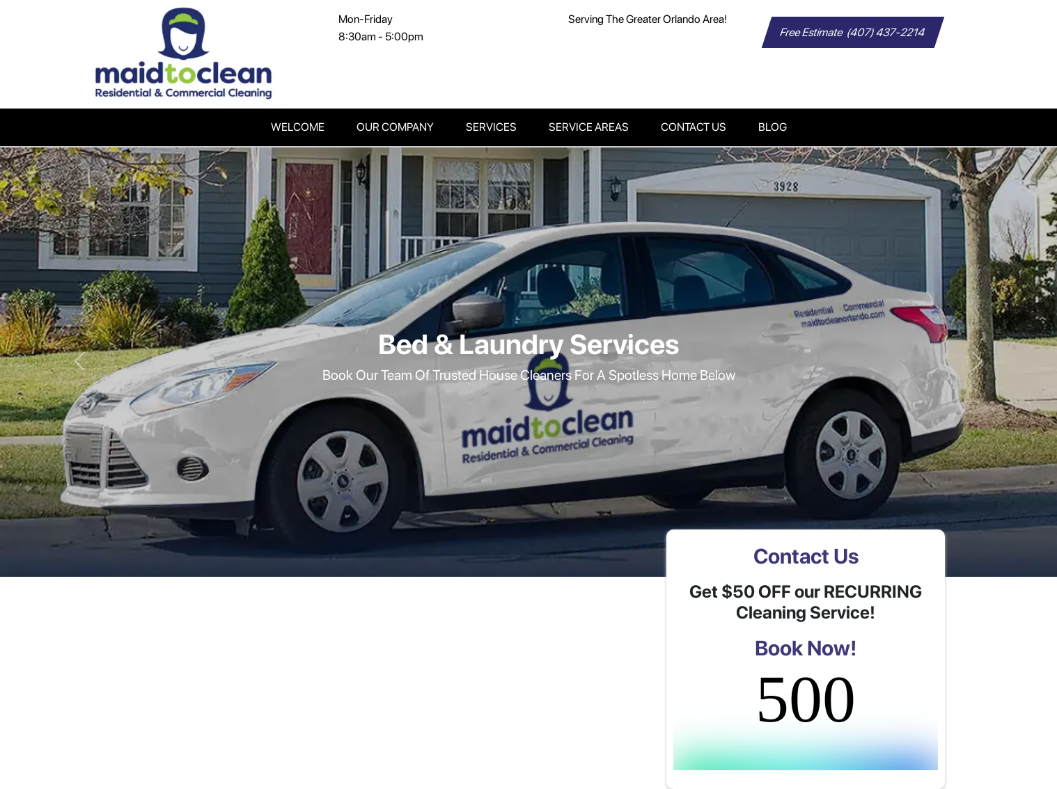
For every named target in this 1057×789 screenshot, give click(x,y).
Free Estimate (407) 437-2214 (852, 32)
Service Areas (589, 127)
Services (491, 127)
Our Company (395, 127)
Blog (772, 127)
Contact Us (693, 127)
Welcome (297, 127)
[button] (79, 361)
